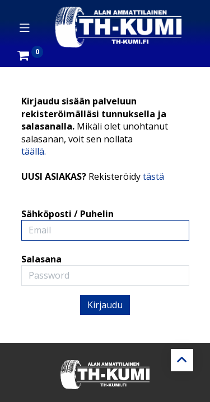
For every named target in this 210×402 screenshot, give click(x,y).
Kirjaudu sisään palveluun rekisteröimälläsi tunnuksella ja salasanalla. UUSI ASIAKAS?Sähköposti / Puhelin (94, 157)
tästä (153, 176)
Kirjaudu (105, 305)
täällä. (33, 151)
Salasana (41, 259)
